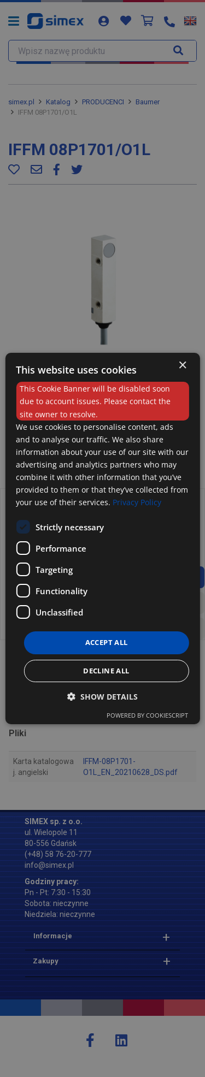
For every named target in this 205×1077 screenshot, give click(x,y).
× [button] (182, 366)
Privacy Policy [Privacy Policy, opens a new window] (137, 502)
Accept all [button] (106, 642)
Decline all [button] (106, 671)
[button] (102, 696)
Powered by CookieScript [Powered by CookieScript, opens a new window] (147, 715)
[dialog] (102, 538)
